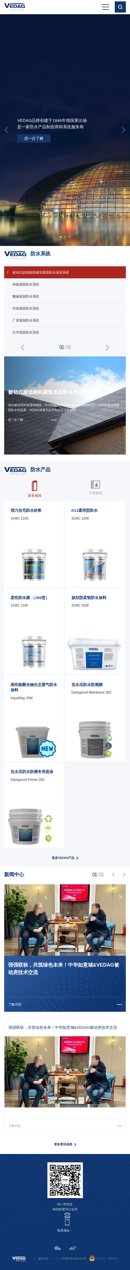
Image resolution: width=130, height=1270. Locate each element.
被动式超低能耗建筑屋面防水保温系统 (40, 272)
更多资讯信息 (63, 1144)
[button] (61, 237)
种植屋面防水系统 (25, 284)
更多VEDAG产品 (63, 857)
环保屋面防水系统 (25, 308)
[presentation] (6, 130)
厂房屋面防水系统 (25, 320)
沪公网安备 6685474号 (73, 1258)
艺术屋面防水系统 (25, 332)
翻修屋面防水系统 (25, 296)
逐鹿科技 (113, 1258)
